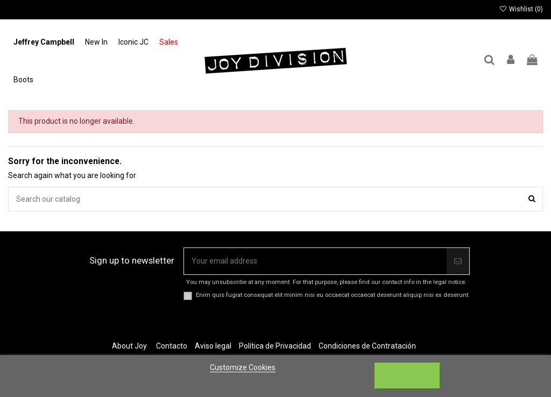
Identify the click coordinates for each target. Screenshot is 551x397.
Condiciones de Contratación (367, 346)
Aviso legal (213, 346)
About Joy (129, 346)
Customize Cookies (243, 367)
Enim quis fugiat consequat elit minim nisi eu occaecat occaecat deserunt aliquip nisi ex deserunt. (333, 295)
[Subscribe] (458, 261)
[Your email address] (315, 261)
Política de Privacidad (275, 346)
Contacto (171, 346)
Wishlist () (521, 9)
